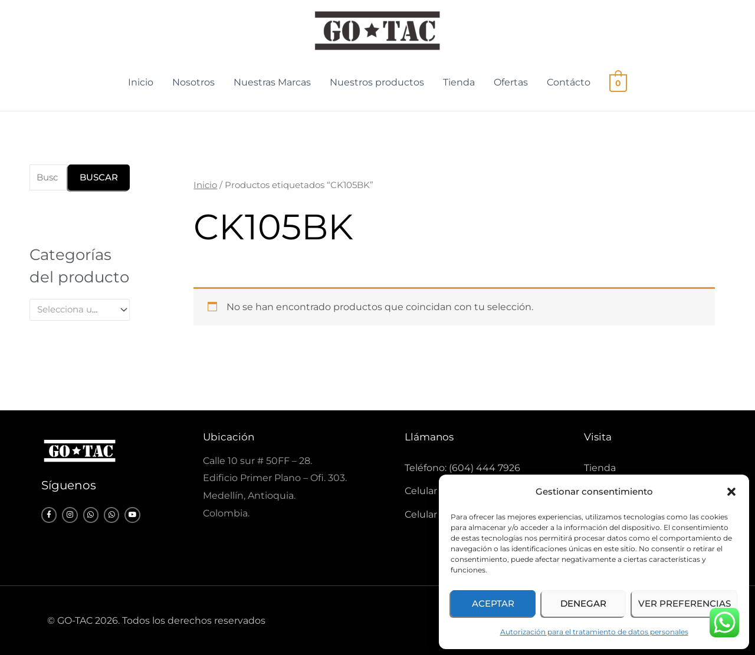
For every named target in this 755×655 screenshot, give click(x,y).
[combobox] (79, 310)
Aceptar (493, 603)
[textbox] (74, 309)
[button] (731, 492)
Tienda (459, 82)
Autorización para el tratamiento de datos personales (594, 631)
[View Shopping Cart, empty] (618, 82)
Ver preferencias (684, 603)
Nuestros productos (377, 82)
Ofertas (511, 82)
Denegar (583, 603)
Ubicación (228, 437)
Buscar (99, 177)
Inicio (141, 82)
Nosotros (194, 82)
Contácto (569, 82)
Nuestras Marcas (272, 82)
